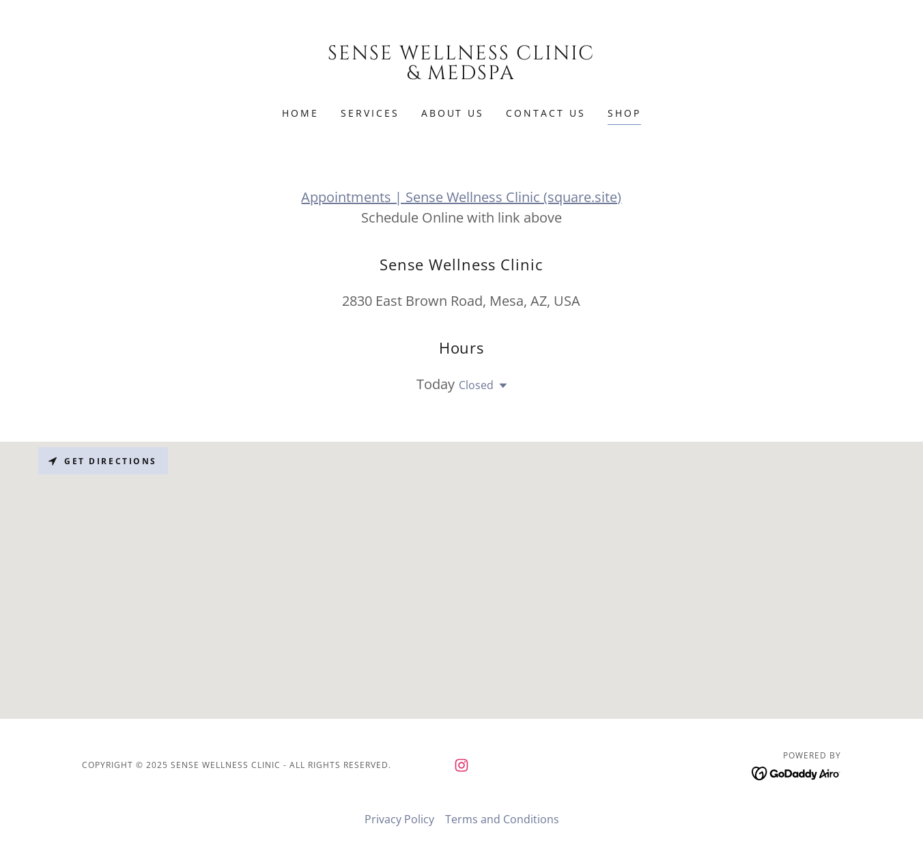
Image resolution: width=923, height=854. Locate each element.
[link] (462, 75)
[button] (500, 385)
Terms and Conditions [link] (502, 819)
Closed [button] (476, 385)
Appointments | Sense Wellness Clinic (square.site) (461, 197)
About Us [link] (453, 112)
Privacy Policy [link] (399, 819)
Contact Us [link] (546, 112)
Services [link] (370, 112)
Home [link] (300, 112)
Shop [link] (624, 112)
